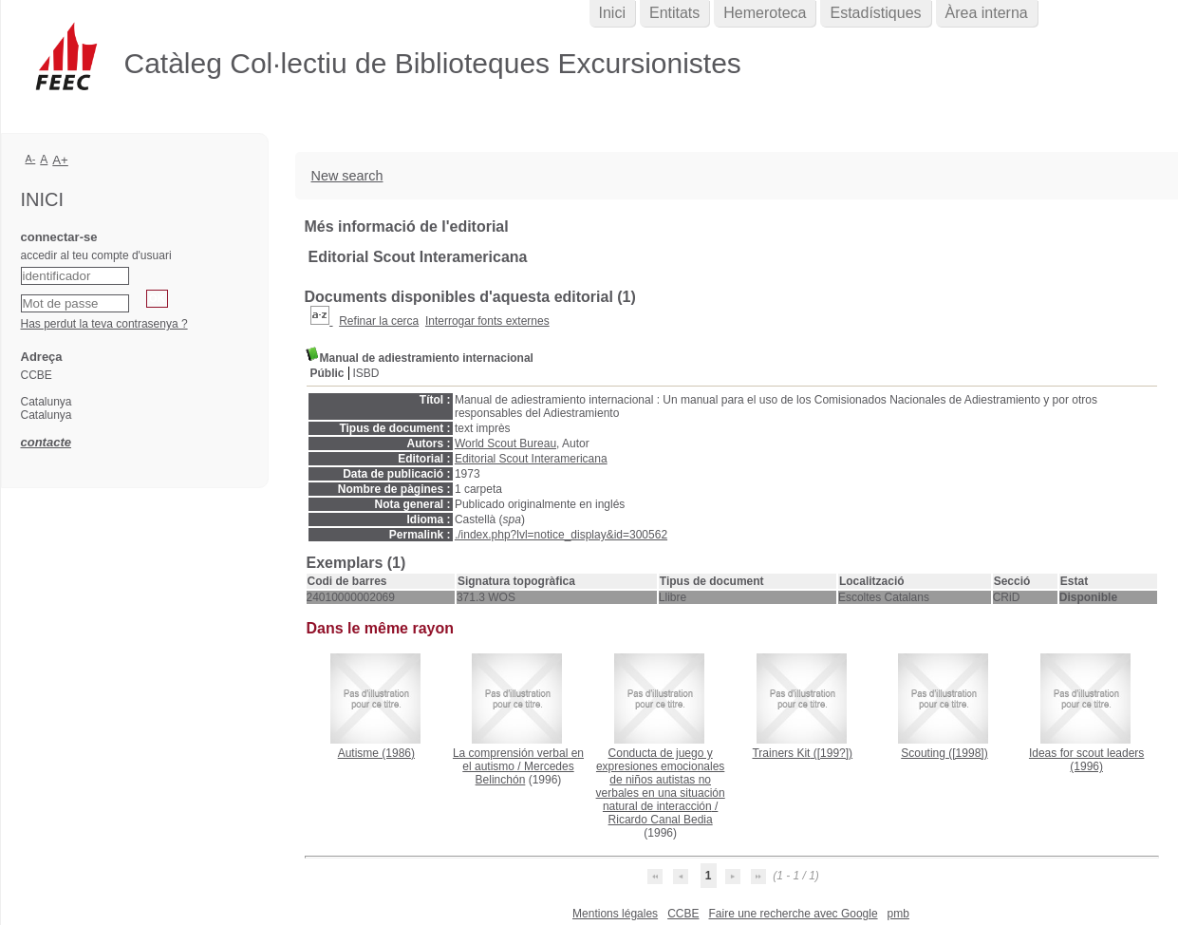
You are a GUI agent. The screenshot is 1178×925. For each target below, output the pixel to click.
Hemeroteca (764, 13)
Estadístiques (875, 13)
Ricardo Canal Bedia (660, 819)
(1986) (376, 753)
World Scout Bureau (505, 443)
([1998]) (944, 753)
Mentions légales (615, 913)
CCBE (683, 913)
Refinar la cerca (379, 321)
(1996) (1086, 759)
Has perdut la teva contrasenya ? (104, 323)
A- (31, 158)
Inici (612, 13)
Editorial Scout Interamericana (531, 458)
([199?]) (802, 753)
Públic (327, 373)
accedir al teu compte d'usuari (96, 255)
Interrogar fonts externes (487, 321)
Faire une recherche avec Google (792, 913)
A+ (60, 160)
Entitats (674, 13)
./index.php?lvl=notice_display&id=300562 (561, 534)
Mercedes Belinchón (525, 773)
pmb (898, 913)
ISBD (366, 373)
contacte (46, 442)
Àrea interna (986, 13)
